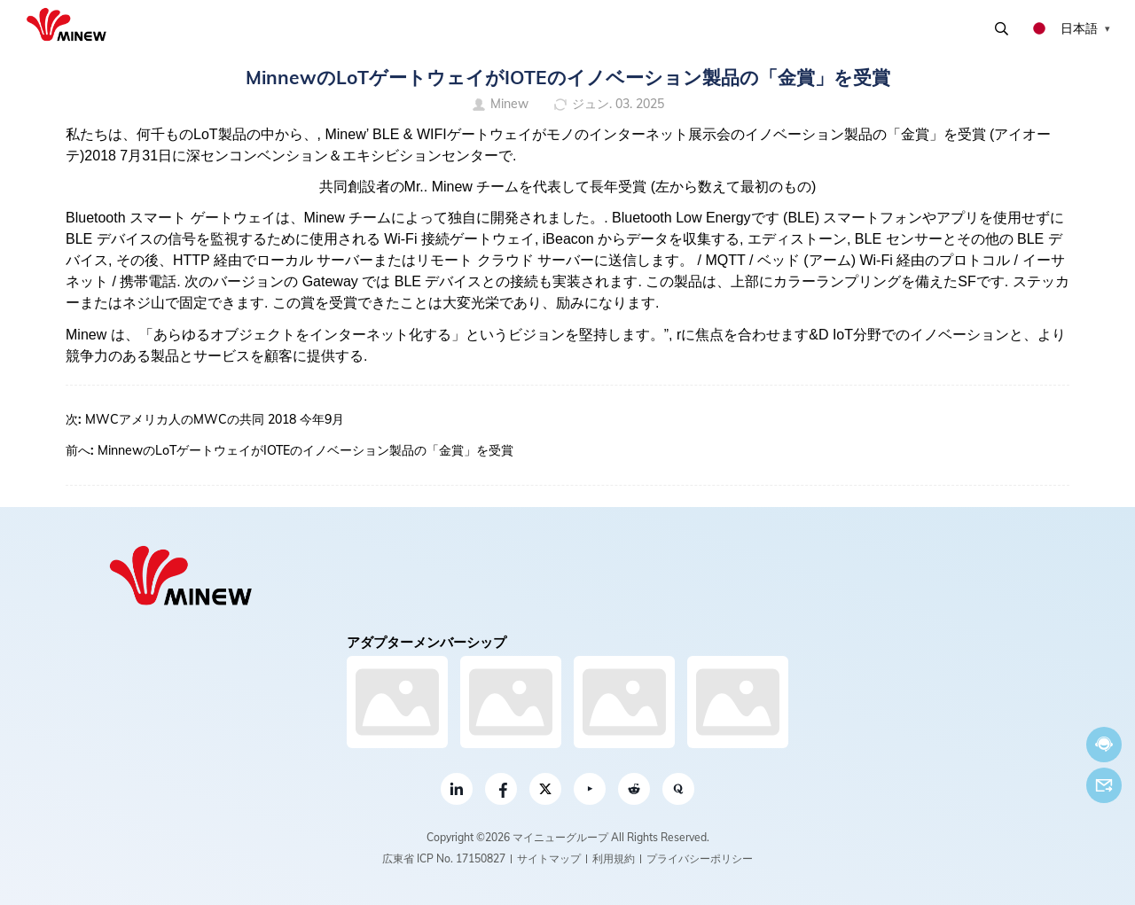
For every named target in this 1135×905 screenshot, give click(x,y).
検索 (1001, 28)
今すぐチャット (1104, 744)
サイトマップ (549, 858)
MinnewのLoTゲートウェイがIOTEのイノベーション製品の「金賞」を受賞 (305, 450)
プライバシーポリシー (699, 858)
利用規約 (613, 858)
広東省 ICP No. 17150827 (443, 858)
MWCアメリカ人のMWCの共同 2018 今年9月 (214, 419)
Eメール (1104, 785)
